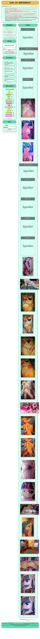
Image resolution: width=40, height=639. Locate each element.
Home (5, 29)
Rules (8, 29)
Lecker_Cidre (7, 67)
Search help (9, 33)
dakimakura (8, 94)
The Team (21, 623)
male (9, 108)
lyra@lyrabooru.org (9, 15)
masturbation (9, 100)
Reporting (31, 11)
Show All (36, 6)
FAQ (11, 29)
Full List (8, 82)
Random (28, 619)
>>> (11, 64)
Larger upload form (9, 54)
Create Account (9, 130)
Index (9, 28)
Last (35, 619)
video (9, 96)
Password (5, 127)
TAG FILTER (9, 36)
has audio (9, 110)
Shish (18, 623)
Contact (20, 626)
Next (12, 28)
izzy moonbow (9, 114)
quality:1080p (9, 112)
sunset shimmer (9, 116)
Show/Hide (33, 6)
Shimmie (14, 623)
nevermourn (9, 103)
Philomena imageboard (22, 14)
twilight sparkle (9, 101)
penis (9, 98)
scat (9, 105)
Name (6, 125)
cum (9, 92)
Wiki (14, 29)
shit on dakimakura (9, 107)
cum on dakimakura (10, 89)
